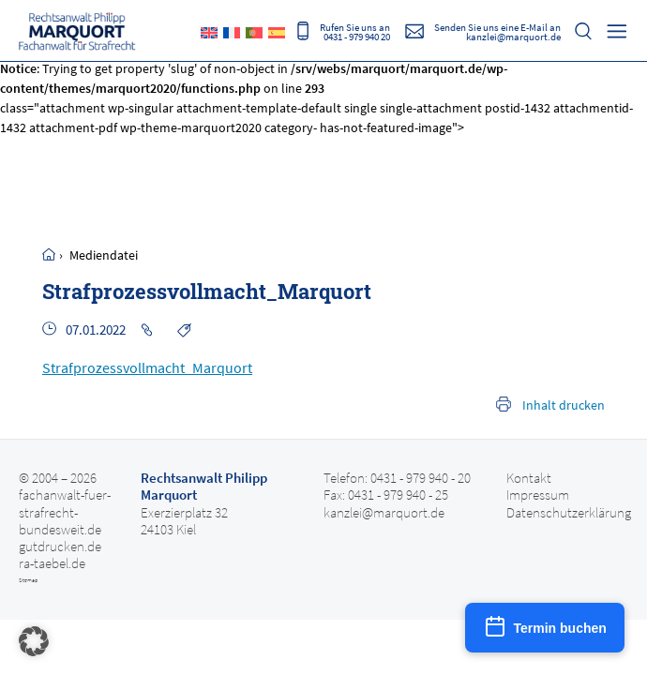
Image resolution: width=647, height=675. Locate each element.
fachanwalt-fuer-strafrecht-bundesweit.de (65, 512)
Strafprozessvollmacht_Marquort (147, 367)
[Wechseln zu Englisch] (209, 32)
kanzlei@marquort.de (384, 512)
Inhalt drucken (563, 405)
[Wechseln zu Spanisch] (276, 32)
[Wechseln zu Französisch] (231, 32)
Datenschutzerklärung (568, 512)
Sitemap (28, 580)
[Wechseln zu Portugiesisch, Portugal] (254, 32)
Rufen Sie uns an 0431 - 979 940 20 (355, 31)
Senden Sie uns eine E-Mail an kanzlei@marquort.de (497, 31)
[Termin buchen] (544, 627)
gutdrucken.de (60, 546)
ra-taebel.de (52, 563)
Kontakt (528, 478)
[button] (34, 641)
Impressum (537, 495)
